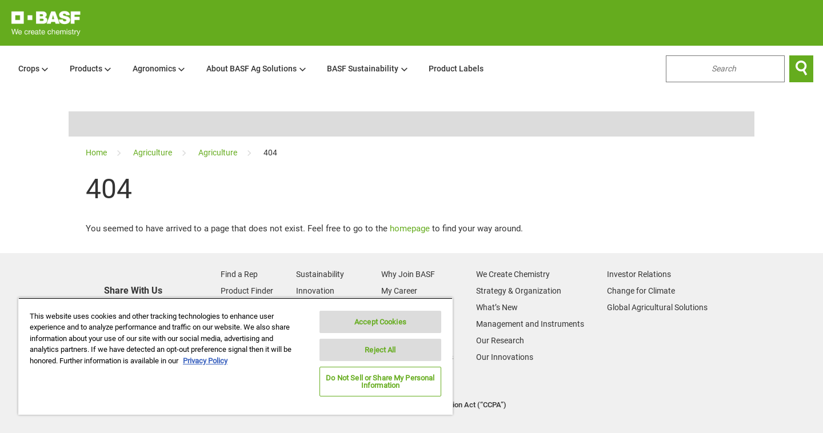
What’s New (497, 307)
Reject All (380, 350)
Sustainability (320, 274)
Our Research (500, 340)
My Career (399, 290)
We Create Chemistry (513, 274)
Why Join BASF (408, 274)
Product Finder (247, 290)
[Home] (97, 152)
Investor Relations (639, 274)
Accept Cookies (380, 322)
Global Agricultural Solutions (657, 307)
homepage (410, 228)
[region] (235, 356)
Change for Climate (641, 290)
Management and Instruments (530, 323)
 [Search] (801, 69)
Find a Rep (239, 274)
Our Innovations (504, 357)
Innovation (315, 290)
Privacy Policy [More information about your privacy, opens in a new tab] (205, 360)
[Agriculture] (153, 152)
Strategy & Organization (518, 290)
